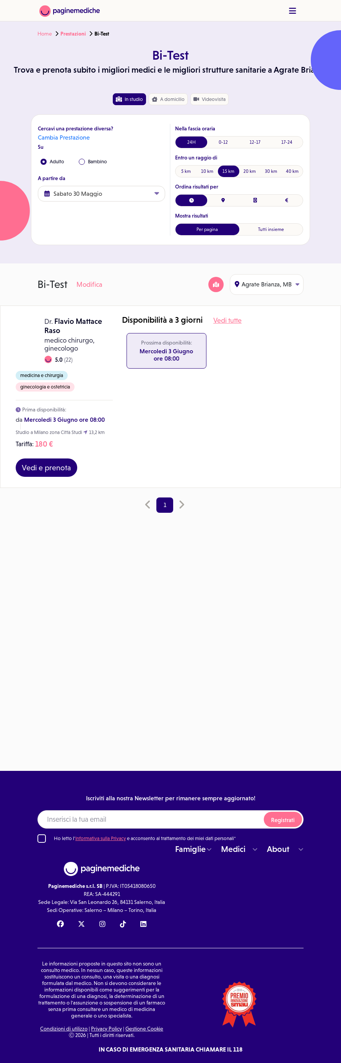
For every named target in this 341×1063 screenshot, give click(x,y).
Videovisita (209, 99)
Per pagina (207, 229)
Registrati (283, 820)
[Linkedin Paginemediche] (143, 924)
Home (44, 34)
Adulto (52, 162)
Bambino (93, 162)
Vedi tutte (227, 320)
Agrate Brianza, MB (267, 284)
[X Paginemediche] (81, 924)
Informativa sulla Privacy (100, 838)
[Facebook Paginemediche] (60, 924)
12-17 (255, 142)
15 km (228, 171)
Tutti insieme (271, 229)
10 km (207, 171)
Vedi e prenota (46, 467)
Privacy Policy (106, 1029)
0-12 (223, 142)
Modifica (89, 284)
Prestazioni (73, 34)
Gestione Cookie (144, 1029)
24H (191, 142)
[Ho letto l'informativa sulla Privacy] (41, 838)
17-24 (286, 142)
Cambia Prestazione (64, 137)
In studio (129, 99)
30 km (271, 171)
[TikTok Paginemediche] (123, 924)
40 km (292, 171)
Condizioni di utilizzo (64, 1029)
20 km (250, 171)
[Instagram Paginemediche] (102, 924)
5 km (186, 171)
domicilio (168, 99)
